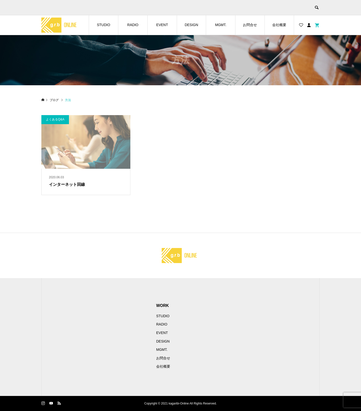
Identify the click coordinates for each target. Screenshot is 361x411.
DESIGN (191, 25)
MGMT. (220, 25)
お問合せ (250, 25)
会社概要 (279, 25)
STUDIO (103, 25)
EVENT (162, 25)
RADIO (132, 25)
